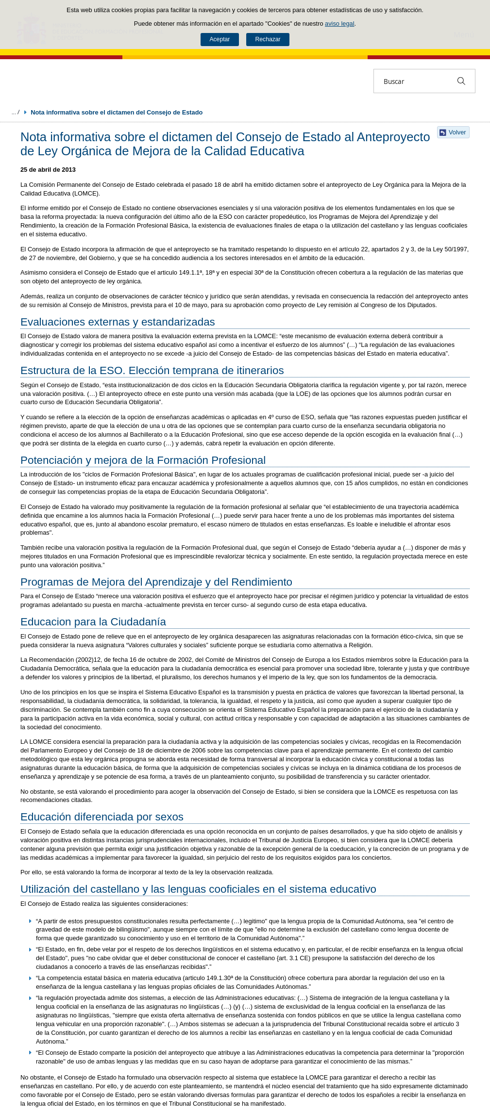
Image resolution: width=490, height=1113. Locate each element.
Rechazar (268, 39)
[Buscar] (461, 81)
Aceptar (219, 39)
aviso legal (339, 23)
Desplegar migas (15, 112)
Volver (457, 132)
